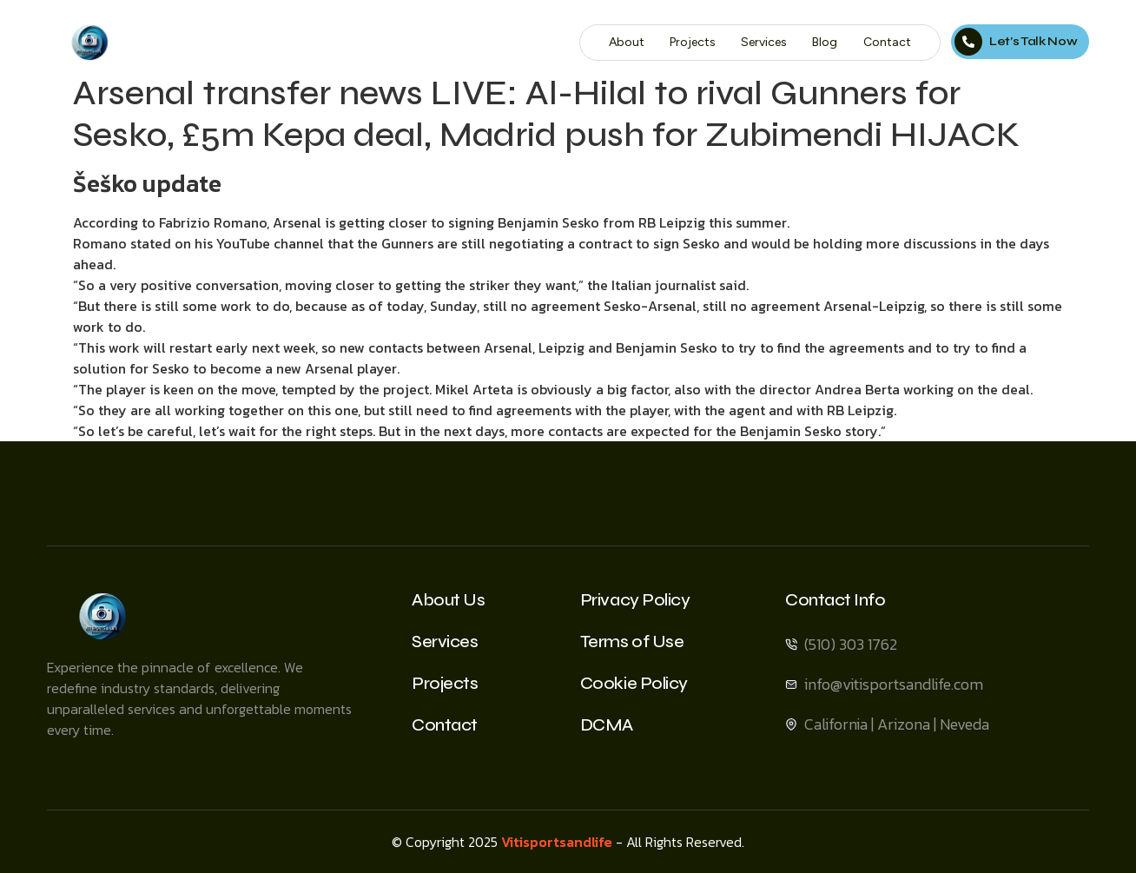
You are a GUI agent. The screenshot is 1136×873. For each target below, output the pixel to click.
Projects (694, 42)
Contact (888, 42)
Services (766, 42)
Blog (826, 42)
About (628, 42)
